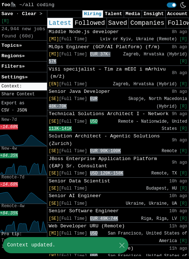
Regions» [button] (13, 56)
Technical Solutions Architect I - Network (109, 114)
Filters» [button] (13, 66)
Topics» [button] (11, 45)
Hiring (92, 14)
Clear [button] (30, 14)
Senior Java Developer (79, 91)
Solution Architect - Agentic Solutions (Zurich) (104, 139)
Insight (153, 14)
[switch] (171, 5)
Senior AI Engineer (75, 196)
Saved (117, 23)
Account (177, 14)
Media (133, 14)
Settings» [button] (14, 77)
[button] (23, 86)
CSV (5, 110)
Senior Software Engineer (84, 211)
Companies (147, 23)
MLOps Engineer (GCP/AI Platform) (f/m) (104, 47)
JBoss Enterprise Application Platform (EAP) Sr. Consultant (103, 162)
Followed (90, 23)
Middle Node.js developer (84, 32)
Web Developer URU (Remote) (87, 226)
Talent (113, 14)
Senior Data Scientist (79, 181)
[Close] (122, 245)
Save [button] (8, 14)
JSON (22, 110)
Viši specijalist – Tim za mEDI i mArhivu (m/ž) (107, 73)
